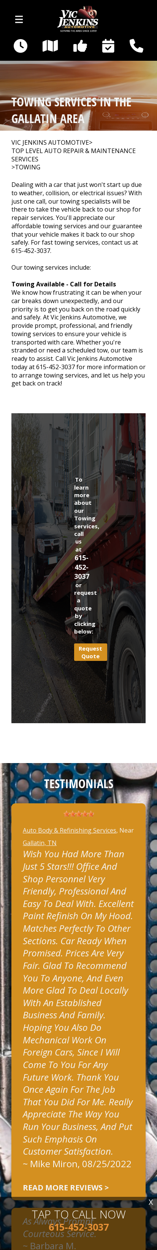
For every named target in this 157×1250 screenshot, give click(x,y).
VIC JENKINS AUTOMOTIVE (50, 143)
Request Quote (90, 652)
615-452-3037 (30, 251)
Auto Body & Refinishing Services (69, 830)
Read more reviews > (66, 1187)
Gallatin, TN (40, 843)
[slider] (78, 814)
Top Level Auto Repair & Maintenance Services (73, 155)
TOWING (27, 167)
